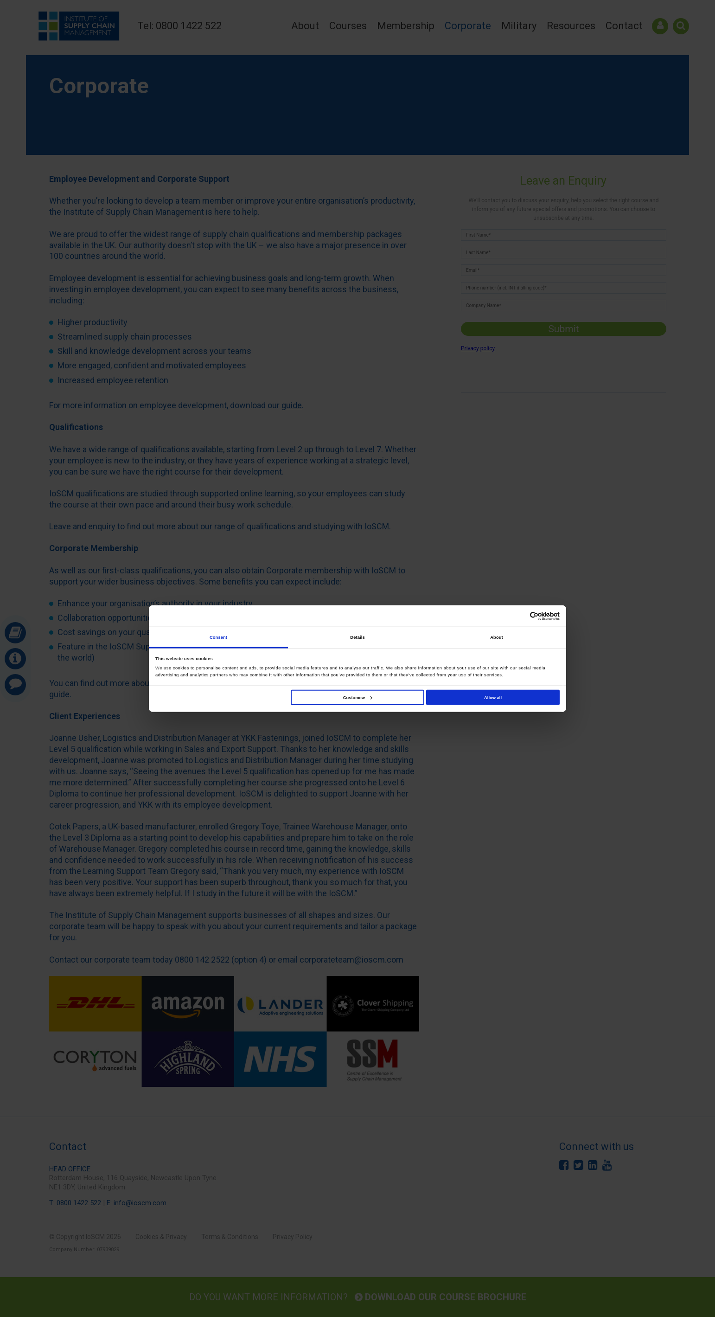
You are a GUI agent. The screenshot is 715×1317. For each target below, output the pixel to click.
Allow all (493, 697)
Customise (357, 697)
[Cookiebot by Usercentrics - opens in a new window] (519, 615)
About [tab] (496, 637)
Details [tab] (357, 637)
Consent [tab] (218, 637)
